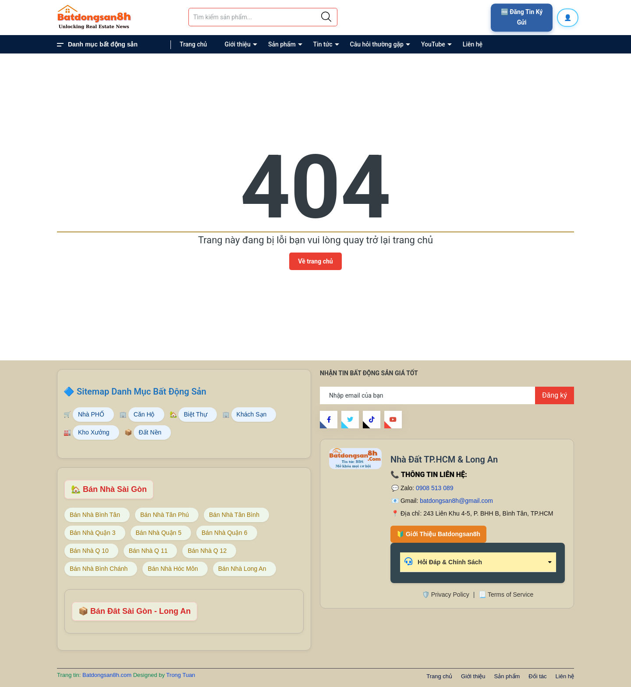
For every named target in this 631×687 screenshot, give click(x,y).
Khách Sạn (252, 414)
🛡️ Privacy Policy (445, 594)
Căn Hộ (144, 414)
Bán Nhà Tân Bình (234, 514)
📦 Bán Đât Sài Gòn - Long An (134, 611)
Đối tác (537, 676)
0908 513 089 (435, 487)
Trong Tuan (180, 675)
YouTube (433, 44)
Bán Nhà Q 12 (207, 550)
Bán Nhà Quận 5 (159, 532)
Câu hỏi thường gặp (377, 44)
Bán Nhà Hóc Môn (173, 568)
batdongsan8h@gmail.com (456, 500)
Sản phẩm (282, 44)
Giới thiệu (237, 44)
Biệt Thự (195, 414)
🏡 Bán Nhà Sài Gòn (109, 489)
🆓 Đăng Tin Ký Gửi (522, 17)
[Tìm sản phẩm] (263, 17)
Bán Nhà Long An (242, 568)
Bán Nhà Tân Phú (164, 514)
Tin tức (323, 44)
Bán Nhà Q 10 (89, 550)
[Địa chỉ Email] (447, 395)
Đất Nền (150, 432)
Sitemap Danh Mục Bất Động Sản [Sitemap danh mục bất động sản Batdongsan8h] (141, 391)
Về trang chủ (315, 261)
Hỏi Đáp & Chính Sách (443, 561)
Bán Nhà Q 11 (148, 550)
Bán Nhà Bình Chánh (99, 568)
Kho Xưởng (94, 432)
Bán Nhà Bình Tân (95, 514)
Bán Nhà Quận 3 (93, 532)
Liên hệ (472, 44)
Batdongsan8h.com (107, 675)
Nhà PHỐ (91, 414)
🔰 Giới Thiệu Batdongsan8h (438, 533)
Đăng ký (554, 395)
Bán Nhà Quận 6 (225, 532)
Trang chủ (193, 44)
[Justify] (326, 17)
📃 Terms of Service (506, 594)
